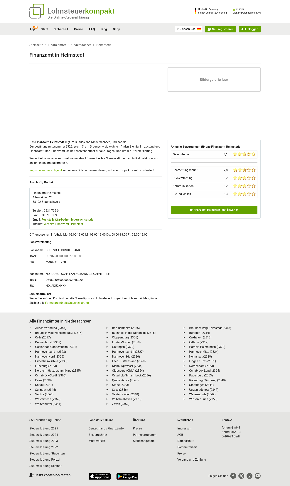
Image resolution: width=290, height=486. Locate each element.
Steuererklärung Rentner (45, 466)
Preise (78, 29)
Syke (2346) (120, 389)
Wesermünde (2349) (202, 394)
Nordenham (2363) (201, 366)
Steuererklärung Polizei (44, 459)
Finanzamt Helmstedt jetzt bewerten (214, 209)
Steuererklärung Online (45, 420)
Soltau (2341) (44, 385)
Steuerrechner (98, 435)
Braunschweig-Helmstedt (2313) (210, 328)
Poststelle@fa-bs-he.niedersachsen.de (67, 219)
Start (44, 29)
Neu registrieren (221, 29)
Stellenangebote (143, 441)
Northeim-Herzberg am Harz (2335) (58, 370)
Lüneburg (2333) (46, 366)
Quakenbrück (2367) (125, 380)
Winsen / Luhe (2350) (203, 399)
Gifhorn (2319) (198, 342)
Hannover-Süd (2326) (126, 356)
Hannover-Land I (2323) (50, 351)
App (32, 29)
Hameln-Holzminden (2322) (207, 347)
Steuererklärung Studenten (47, 453)
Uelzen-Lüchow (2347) (203, 389)
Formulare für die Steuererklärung (67, 303)
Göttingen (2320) (123, 347)
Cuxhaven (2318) (200, 337)
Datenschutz (185, 441)
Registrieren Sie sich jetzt (45, 170)
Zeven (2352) (120, 404)
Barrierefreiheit (187, 447)
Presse (137, 428)
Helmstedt (103, 45)
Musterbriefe (97, 441)
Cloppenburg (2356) (125, 337)
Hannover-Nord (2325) (49, 356)
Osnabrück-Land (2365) (204, 370)
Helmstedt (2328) (200, 356)
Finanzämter (57, 45)
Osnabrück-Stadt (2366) (50, 375)
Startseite (36, 45)
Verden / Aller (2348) (125, 394)
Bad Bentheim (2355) (126, 328)
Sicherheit (61, 29)
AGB (180, 435)
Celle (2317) (43, 337)
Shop (116, 29)
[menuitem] (188, 29)
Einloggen (249, 29)
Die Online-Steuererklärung (68, 17)
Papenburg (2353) (201, 375)
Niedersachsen (81, 45)
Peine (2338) (43, 380)
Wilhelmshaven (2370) (126, 399)
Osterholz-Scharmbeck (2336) (131, 375)
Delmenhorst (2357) (48, 342)
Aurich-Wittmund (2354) (50, 328)
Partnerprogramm (144, 435)
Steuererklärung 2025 (43, 428)
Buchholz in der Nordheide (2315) (134, 333)
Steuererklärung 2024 (43, 435)
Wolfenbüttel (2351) (48, 404)
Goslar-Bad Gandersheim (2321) (56, 347)
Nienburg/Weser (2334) (127, 366)
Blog (104, 29)
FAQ (92, 29)
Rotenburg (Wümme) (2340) (207, 380)
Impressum (184, 428)
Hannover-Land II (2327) (128, 351)
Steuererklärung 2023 (43, 441)
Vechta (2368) (44, 394)
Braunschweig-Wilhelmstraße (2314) (59, 333)
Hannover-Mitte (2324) (204, 351)
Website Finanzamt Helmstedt (63, 224)
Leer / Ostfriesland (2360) (129, 361)
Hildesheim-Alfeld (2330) (51, 361)
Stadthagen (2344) (201, 385)
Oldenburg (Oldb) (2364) (128, 370)
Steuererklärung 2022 (43, 447)
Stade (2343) (120, 385)
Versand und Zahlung (191, 459)
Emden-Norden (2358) (126, 342)
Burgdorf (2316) (199, 333)
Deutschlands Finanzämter (106, 428)
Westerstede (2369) (47, 399)
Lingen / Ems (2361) (202, 361)
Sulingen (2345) (45, 389)
